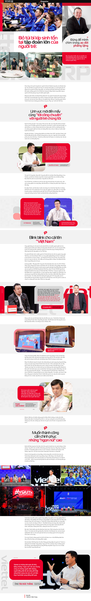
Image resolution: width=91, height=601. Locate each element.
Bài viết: (28, 592)
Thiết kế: (28, 594)
